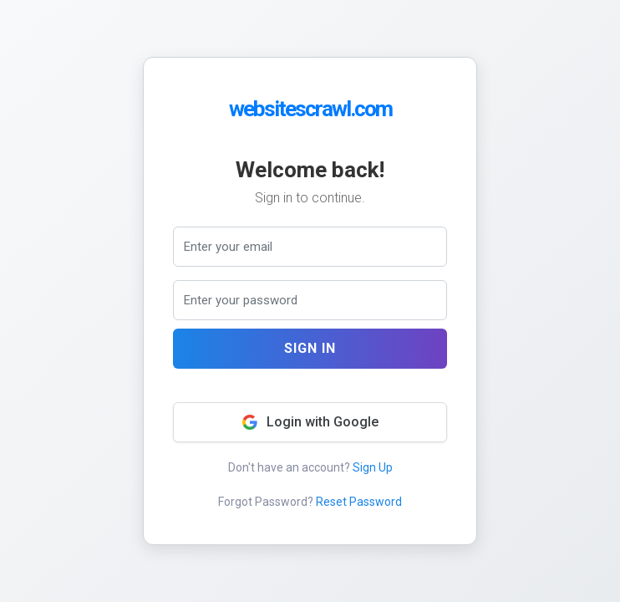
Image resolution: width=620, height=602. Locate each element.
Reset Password (359, 501)
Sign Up (373, 467)
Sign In (310, 348)
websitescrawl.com (310, 108)
